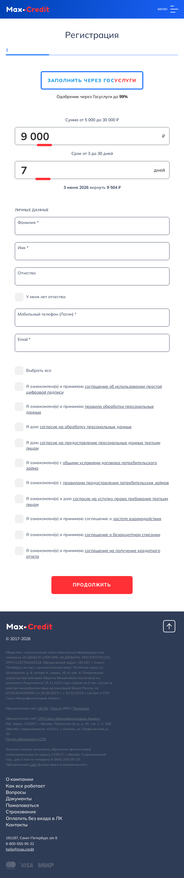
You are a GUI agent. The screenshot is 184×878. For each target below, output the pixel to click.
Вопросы (16, 792)
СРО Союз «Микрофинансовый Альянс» (69, 718)
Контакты (17, 825)
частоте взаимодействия (137, 518)
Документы (19, 798)
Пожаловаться (22, 805)
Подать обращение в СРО (26, 739)
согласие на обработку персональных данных (86, 426)
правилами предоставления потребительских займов (116, 482)
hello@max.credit (20, 849)
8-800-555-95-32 (20, 843)
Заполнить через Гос (92, 80)
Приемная (81, 708)
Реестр (56, 708)
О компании (19, 779)
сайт (33, 765)
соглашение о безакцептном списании (122, 534)
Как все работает (25, 786)
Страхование (21, 811)
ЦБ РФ (43, 708)
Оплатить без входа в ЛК (34, 818)
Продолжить (92, 584)
